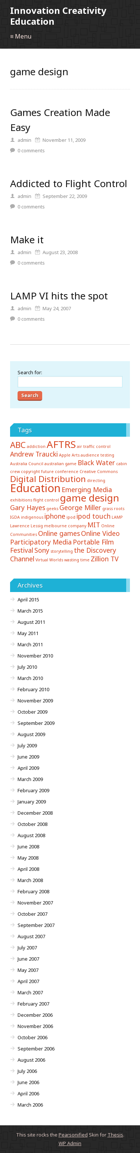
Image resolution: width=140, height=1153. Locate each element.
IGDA (15, 517)
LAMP (117, 517)
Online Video (100, 533)
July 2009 (27, 745)
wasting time (77, 559)
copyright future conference (49, 471)
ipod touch (94, 516)
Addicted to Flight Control (68, 183)
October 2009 (32, 711)
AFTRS (61, 444)
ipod (70, 517)
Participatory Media (41, 541)
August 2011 (31, 622)
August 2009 (31, 734)
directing (96, 480)
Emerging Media (87, 489)
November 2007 (35, 902)
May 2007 (28, 970)
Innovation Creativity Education (58, 15)
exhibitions (21, 500)
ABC (18, 445)
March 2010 (30, 678)
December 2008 (35, 812)
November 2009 (35, 700)
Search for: (30, 372)
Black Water (96, 462)
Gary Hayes (27, 507)
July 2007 (27, 947)
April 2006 (28, 1093)
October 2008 (32, 824)
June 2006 (28, 1082)
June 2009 (28, 756)
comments (31, 150)
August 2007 (31, 936)
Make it (27, 239)
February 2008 (33, 891)
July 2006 (27, 1071)
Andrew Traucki (34, 453)
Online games (59, 533)
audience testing (97, 455)
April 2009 (28, 768)
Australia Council (26, 463)
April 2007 (28, 981)
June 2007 (28, 958)
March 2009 (30, 779)
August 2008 (31, 835)
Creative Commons (99, 471)
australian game (60, 463)
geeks (52, 508)
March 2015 (30, 610)
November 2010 (35, 655)
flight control (46, 500)
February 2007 (33, 1003)
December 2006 (35, 1015)
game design (89, 497)
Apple (65, 455)
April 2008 (28, 869)
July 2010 (27, 667)
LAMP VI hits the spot (59, 295)
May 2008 (28, 857)
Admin (70, 1143)
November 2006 (35, 1026)
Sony (41, 550)
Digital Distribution (48, 479)
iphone (54, 516)
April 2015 (28, 599)
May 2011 (28, 633)
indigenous (32, 517)
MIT (93, 524)
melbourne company (65, 525)
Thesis (115, 1134)
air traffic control (94, 446)
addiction (36, 446)
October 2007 (32, 913)
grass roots (113, 508)
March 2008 (30, 880)
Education (35, 488)
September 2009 (36, 723)
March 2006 (30, 1104)
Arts (76, 455)
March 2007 (30, 992)
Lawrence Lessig (26, 525)
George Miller (80, 507)
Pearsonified (73, 1134)
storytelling (61, 551)
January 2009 (32, 801)
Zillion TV (105, 558)
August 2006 (31, 1059)
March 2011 (30, 644)
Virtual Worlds (49, 559)
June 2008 (28, 846)
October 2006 (32, 1037)
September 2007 (36, 925)
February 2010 (33, 689)
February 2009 (33, 790)
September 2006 (36, 1048)
